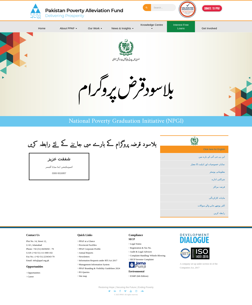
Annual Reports (86, 252)
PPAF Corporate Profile (90, 249)
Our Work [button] (95, 28)
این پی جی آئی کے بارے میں (212, 156)
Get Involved (209, 28)
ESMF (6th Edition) (139, 276)
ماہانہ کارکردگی (217, 198)
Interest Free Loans (181, 26)
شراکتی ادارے (218, 179)
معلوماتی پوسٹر (217, 172)
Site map (83, 276)
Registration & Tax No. (140, 248)
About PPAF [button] (68, 28)
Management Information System (94, 264)
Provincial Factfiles (88, 245)
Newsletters (84, 256)
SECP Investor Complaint (142, 259)
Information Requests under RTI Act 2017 (98, 260)
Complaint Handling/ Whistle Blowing (147, 255)
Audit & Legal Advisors (141, 251)
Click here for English (214, 149)
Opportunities (34, 272)
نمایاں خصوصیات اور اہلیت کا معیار (208, 164)
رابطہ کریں (219, 213)
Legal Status (135, 243)
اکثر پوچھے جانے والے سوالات (211, 205)
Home (41, 28)
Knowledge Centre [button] (152, 26)
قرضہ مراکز (219, 187)
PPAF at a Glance (87, 241)
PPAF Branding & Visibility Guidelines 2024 (99, 268)
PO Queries (84, 272)
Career (31, 276)
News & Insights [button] (122, 28)
